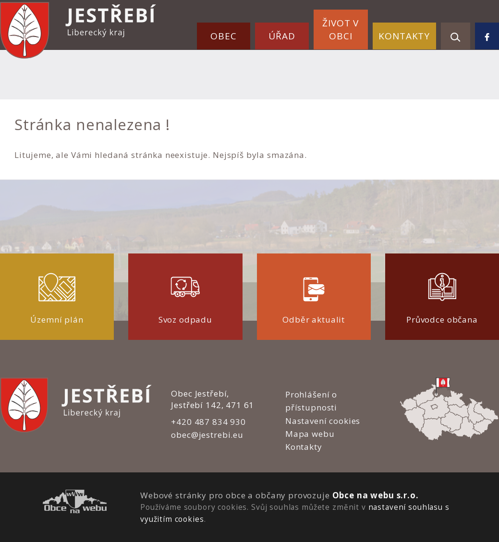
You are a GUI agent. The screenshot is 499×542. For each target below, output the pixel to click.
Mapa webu (310, 433)
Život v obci (340, 29)
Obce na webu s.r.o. (375, 495)
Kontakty (404, 36)
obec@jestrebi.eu (207, 434)
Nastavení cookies (322, 420)
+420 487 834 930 (208, 421)
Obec (223, 36)
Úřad (281, 36)
